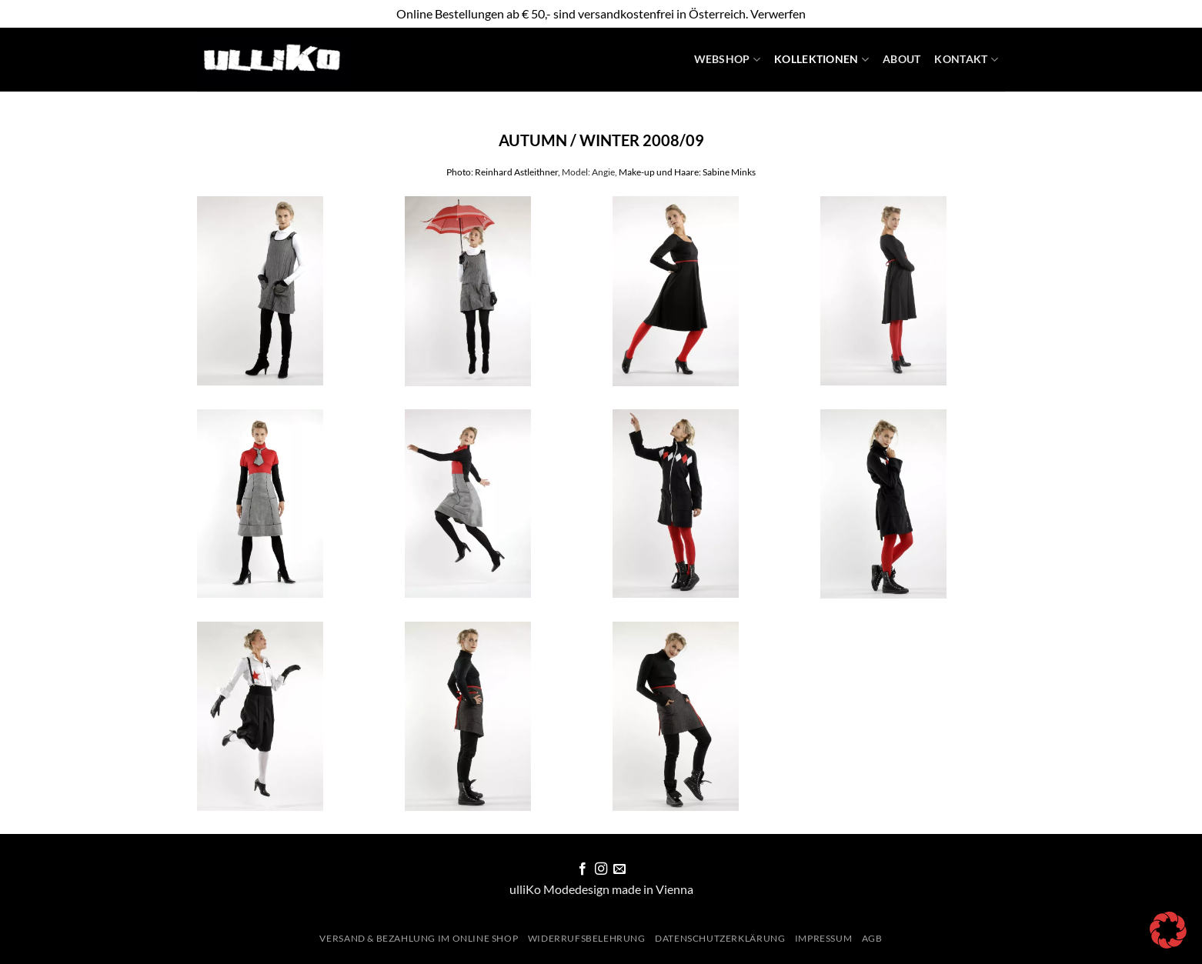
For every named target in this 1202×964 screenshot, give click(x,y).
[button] (1168, 930)
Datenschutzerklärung (720, 938)
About (901, 58)
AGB (872, 938)
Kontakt (966, 59)
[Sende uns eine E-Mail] (619, 869)
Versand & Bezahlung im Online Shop (418, 938)
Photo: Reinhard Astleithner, (503, 172)
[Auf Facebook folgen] (582, 869)
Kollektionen (821, 59)
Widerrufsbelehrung (587, 938)
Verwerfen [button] (778, 13)
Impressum (824, 938)
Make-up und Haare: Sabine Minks (687, 172)
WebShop (727, 59)
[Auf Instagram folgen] (601, 869)
